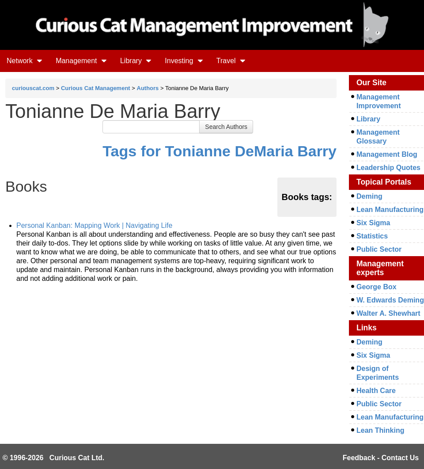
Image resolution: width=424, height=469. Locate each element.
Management (81, 60)
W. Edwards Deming (390, 300)
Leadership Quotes (388, 167)
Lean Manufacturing (390, 209)
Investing (184, 60)
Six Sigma (373, 223)
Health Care (376, 390)
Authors (148, 88)
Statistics (372, 236)
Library (135, 60)
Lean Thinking (380, 430)
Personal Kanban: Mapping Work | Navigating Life (94, 225)
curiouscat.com (33, 88)
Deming (369, 196)
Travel (231, 60)
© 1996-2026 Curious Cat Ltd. (54, 457)
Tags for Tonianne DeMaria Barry (219, 151)
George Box (376, 287)
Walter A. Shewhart (388, 313)
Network (24, 60)
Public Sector (378, 249)
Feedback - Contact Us (381, 457)
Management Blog (386, 154)
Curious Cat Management (95, 88)
